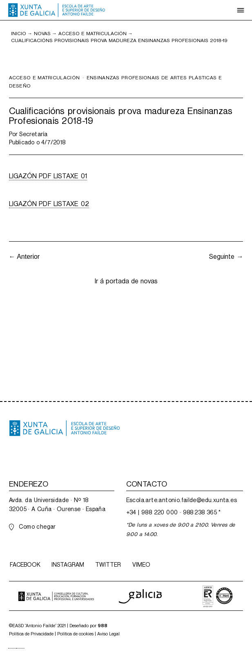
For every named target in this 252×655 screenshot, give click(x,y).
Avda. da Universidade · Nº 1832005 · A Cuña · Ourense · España (57, 504)
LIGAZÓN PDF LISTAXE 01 (48, 176)
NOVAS (42, 33)
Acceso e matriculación (92, 33)
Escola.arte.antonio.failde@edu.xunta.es (181, 500)
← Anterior (24, 256)
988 (102, 625)
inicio (18, 33)
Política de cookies (75, 634)
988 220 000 (159, 512)
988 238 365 (200, 512)
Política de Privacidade (31, 634)
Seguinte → (226, 256)
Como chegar (37, 526)
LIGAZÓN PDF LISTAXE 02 (49, 204)
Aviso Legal (108, 634)
